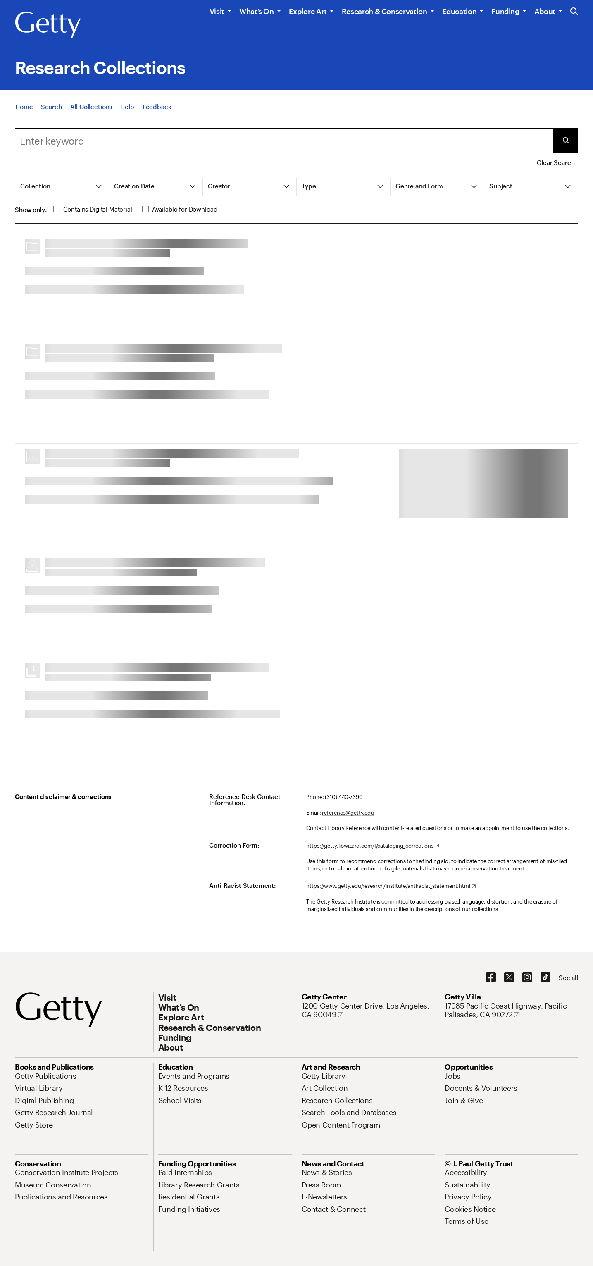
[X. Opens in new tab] (509, 977)
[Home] (24, 106)
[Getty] (48, 25)
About (544, 11)
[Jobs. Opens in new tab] (452, 1075)
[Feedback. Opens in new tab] (157, 106)
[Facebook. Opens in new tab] (491, 977)
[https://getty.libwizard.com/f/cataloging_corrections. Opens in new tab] (372, 846)
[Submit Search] (565, 140)
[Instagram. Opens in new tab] (527, 977)
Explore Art (308, 11)
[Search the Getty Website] (574, 11)
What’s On (256, 11)
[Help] (127, 106)
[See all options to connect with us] (568, 978)
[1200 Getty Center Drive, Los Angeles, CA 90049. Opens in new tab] (368, 1010)
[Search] (51, 106)
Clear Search (555, 162)
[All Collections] (91, 106)
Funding (505, 11)
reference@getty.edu (348, 812)
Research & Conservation (384, 11)
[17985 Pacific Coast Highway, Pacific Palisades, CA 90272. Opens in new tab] (511, 1010)
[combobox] (284, 140)
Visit (217, 11)
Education (459, 11)
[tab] (62, 187)
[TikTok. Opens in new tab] (545, 977)
